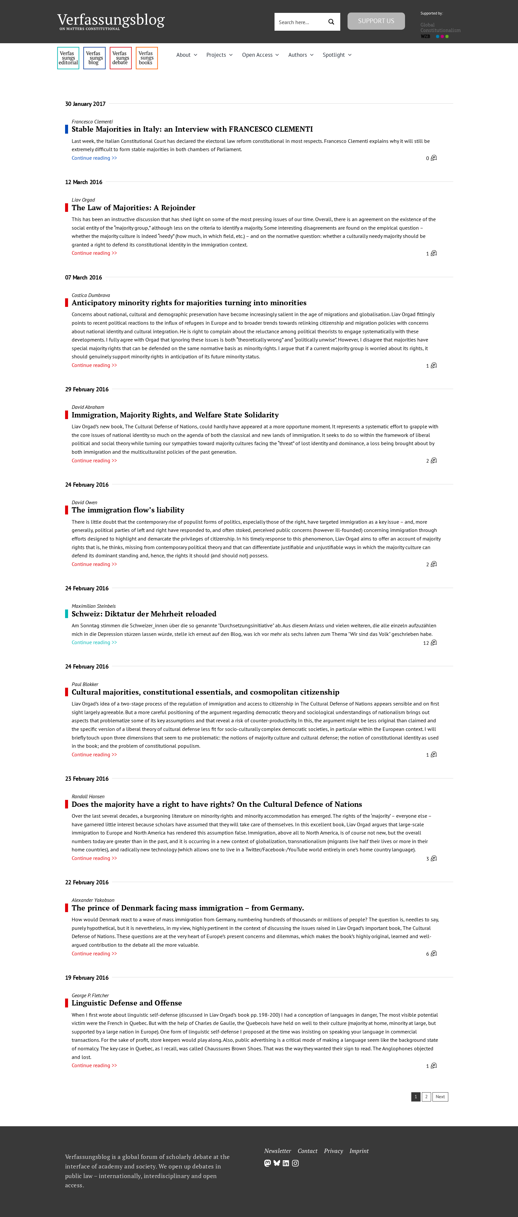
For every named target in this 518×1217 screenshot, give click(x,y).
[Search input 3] (299, 21)
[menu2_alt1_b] (121, 49)
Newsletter (277, 1151)
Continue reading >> (94, 157)
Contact (307, 1151)
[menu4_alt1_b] (68, 49)
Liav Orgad (83, 199)
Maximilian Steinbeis (94, 606)
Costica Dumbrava (91, 295)
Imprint (359, 1151)
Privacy (333, 1151)
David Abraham (88, 407)
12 (430, 643)
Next (440, 1097)
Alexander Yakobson (93, 900)
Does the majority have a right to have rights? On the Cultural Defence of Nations (217, 804)
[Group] (111, 16)
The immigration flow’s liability (128, 509)
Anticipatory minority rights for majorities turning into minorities (189, 302)
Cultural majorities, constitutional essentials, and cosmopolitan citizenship (206, 692)
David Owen (84, 502)
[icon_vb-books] (147, 49)
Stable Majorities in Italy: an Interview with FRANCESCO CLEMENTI (192, 129)
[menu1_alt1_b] (94, 49)
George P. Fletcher (90, 995)
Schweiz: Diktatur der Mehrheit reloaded (144, 613)
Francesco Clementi (92, 121)
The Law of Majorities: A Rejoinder (134, 207)
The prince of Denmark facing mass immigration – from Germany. (188, 907)
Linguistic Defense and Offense (127, 1002)
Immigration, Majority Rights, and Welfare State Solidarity (175, 414)
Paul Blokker (85, 684)
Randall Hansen (88, 796)
